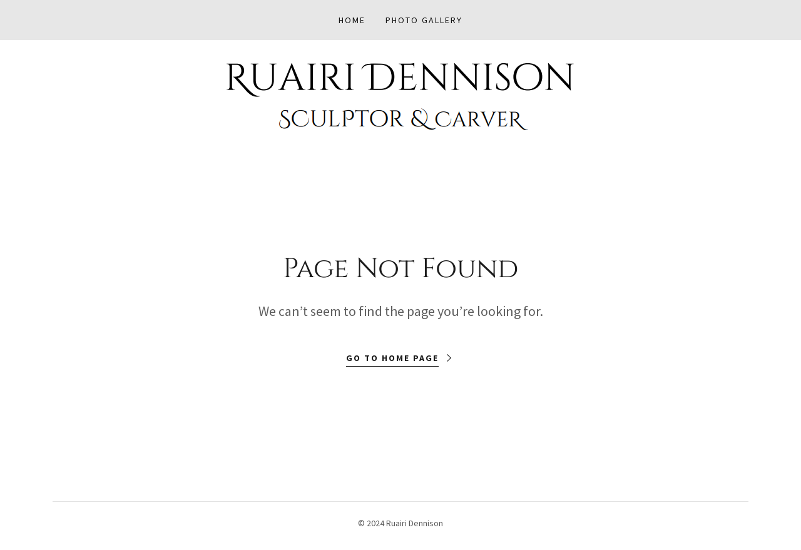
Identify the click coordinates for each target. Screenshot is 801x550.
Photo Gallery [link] (423, 20)
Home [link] (352, 20)
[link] (400, 95)
